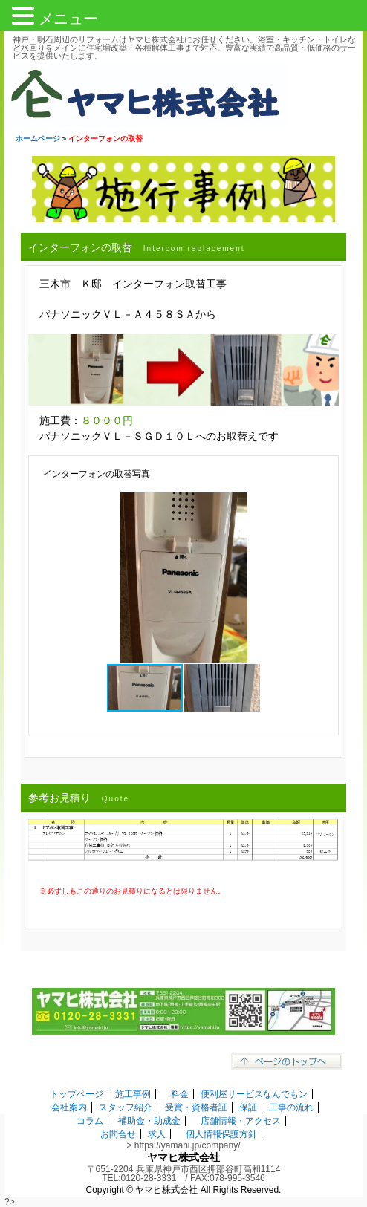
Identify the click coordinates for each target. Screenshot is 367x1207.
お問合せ (118, 1134)
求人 (157, 1134)
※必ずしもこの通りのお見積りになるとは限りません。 (132, 891)
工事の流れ (291, 1107)
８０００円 (107, 420)
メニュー (68, 18)
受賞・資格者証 (196, 1107)
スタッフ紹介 (125, 1107)
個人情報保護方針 (221, 1134)
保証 (248, 1107)
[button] (321, 506)
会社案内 (69, 1107)
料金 (180, 1094)
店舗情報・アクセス (241, 1121)
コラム (90, 1121)
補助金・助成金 (149, 1121)
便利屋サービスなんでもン (254, 1094)
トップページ (76, 1094)
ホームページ (38, 138)
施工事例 (133, 1094)
